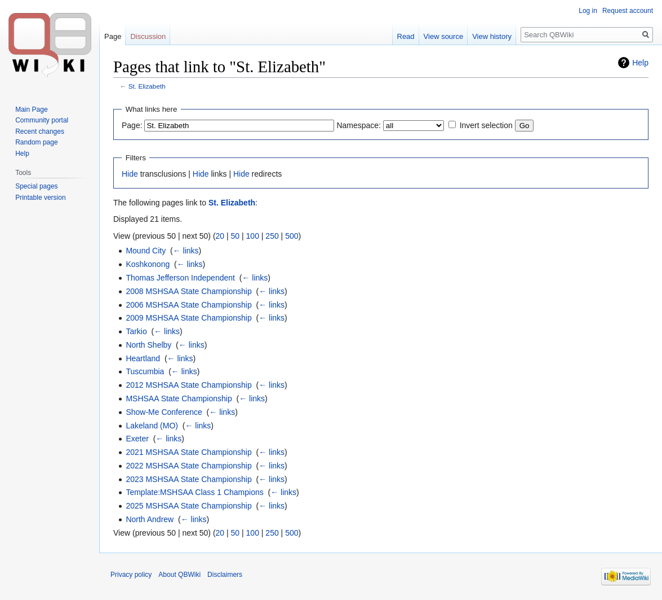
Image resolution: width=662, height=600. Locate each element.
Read (406, 36)
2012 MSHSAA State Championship (188, 384)
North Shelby (148, 344)
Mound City (146, 250)
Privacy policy (131, 575)
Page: (132, 125)
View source (444, 36)
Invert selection (486, 125)
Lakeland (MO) (152, 425)
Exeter (137, 438)
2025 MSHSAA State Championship (188, 505)
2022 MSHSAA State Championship (188, 465)
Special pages (36, 186)
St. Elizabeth (147, 86)
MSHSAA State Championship (179, 398)
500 (291, 235)
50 (235, 235)
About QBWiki (179, 575)
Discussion (148, 36)
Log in (588, 11)
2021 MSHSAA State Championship (188, 452)
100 (252, 235)
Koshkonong (148, 264)
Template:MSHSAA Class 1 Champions (194, 492)
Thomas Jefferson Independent (180, 277)
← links (186, 250)
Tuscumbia (145, 371)
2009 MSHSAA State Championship (188, 317)
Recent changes (39, 131)
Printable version (40, 198)
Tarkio (136, 331)
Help (640, 62)
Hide (130, 173)
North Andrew (150, 519)
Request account (627, 11)
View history (492, 36)
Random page (36, 142)
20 (220, 235)
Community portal (41, 120)
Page (112, 36)
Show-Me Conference (164, 412)
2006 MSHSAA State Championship (188, 304)
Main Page (31, 109)
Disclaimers (224, 575)
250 (271, 235)
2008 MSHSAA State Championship (188, 291)
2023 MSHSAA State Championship (188, 479)
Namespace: (358, 125)
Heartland (143, 358)
